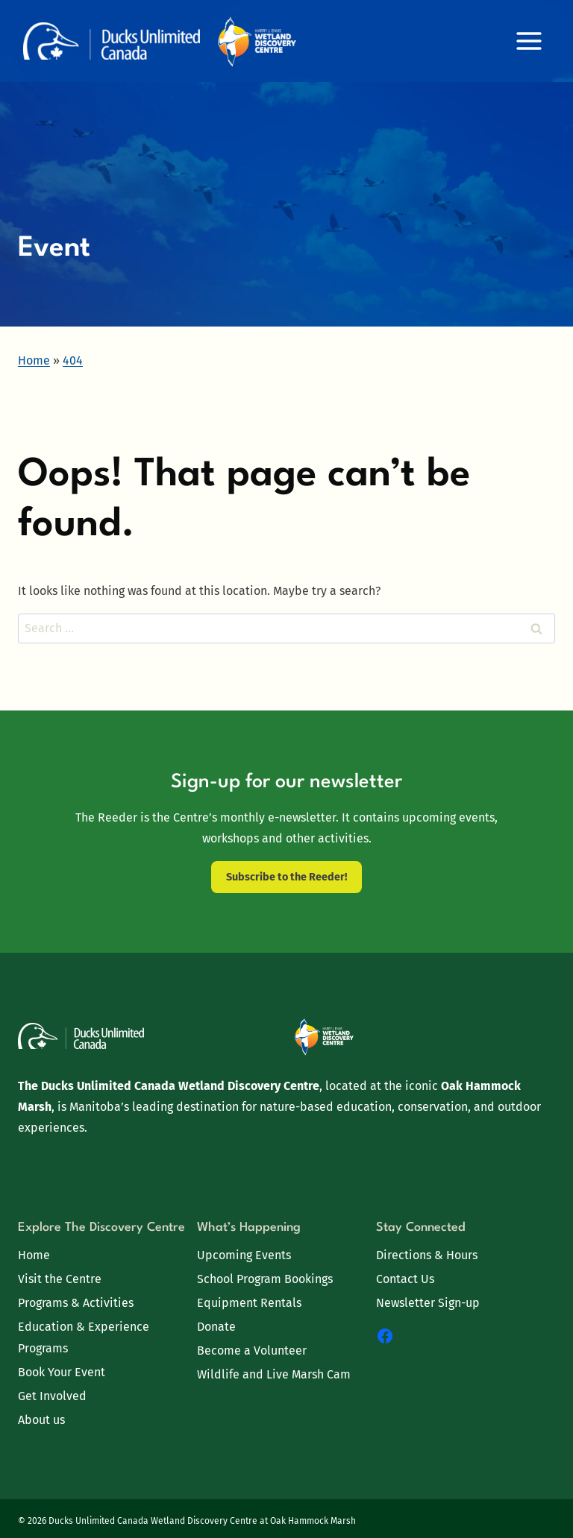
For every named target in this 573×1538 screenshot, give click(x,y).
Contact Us (405, 1279)
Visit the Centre (59, 1279)
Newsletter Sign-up (428, 1303)
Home (34, 1255)
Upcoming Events (244, 1255)
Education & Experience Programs (83, 1337)
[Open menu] (528, 41)
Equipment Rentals (249, 1303)
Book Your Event (61, 1372)
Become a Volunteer (252, 1350)
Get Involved (52, 1396)
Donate (216, 1327)
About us (41, 1420)
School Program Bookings (265, 1279)
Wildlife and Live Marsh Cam (274, 1374)
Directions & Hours (427, 1255)
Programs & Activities (76, 1303)
